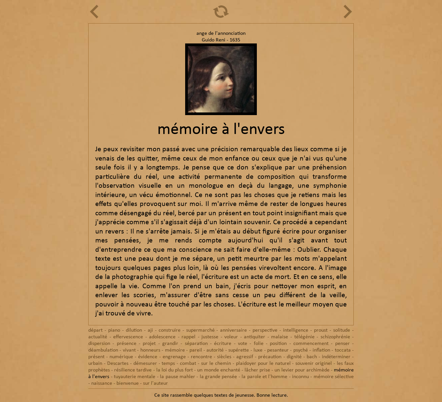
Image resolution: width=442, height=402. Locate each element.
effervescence (128, 337)
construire (170, 330)
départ (95, 330)
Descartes (117, 363)
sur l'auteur (155, 383)
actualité (97, 337)
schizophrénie (335, 337)
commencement (311, 343)
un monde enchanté (218, 370)
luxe (258, 350)
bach (312, 357)
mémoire (175, 350)
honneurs (150, 350)
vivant (129, 350)
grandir (170, 343)
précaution (269, 357)
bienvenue (127, 383)
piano (114, 330)
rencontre (201, 357)
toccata (343, 350)
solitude (341, 330)
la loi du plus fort (174, 370)
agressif (244, 357)
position (278, 343)
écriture (222, 343)
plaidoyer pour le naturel (263, 363)
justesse (209, 337)
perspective (265, 330)
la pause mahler (177, 376)
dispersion (99, 343)
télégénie (304, 337)
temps (168, 363)
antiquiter (254, 337)
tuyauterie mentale (134, 376)
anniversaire (233, 330)
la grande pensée (218, 376)
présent (96, 357)
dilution (134, 330)
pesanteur (278, 350)
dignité (294, 357)
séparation (196, 343)
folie (258, 343)
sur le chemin (216, 363)
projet (149, 343)
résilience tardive (133, 370)
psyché (300, 350)
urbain (95, 363)
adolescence (162, 337)
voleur (231, 337)
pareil (195, 350)
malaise (279, 337)
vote (242, 343)
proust (321, 330)
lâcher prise (257, 370)
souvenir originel (313, 363)
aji (150, 330)
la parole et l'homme (264, 376)
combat (188, 363)
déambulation (103, 350)
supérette (238, 350)
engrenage (174, 357)
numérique (121, 357)
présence (126, 343)
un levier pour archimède (301, 370)
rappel (188, 337)
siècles (224, 357)
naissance (101, 383)
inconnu (300, 376)
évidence (147, 357)
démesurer (145, 363)
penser (342, 343)
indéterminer (336, 357)
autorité (215, 350)
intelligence (295, 330)
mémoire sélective (334, 376)
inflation (321, 350)
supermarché (200, 330)
